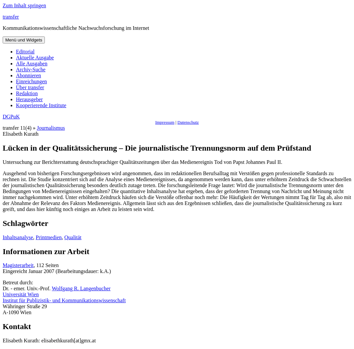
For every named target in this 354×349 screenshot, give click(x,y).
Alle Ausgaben (31, 63)
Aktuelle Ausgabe (35, 57)
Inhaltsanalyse (18, 237)
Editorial (25, 51)
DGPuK (11, 116)
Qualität (73, 237)
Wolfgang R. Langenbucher (81, 288)
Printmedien (49, 237)
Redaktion (27, 93)
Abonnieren (28, 75)
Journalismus (51, 128)
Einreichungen (31, 81)
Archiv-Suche (30, 69)
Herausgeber (29, 99)
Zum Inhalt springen (24, 5)
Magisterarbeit (18, 265)
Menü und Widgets (23, 39)
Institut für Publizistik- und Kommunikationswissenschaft (64, 300)
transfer (11, 17)
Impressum (164, 122)
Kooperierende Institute (41, 105)
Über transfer (30, 87)
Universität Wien (21, 294)
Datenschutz (188, 122)
